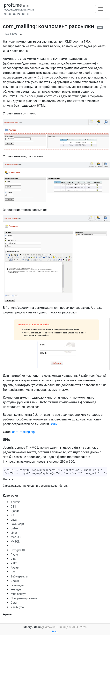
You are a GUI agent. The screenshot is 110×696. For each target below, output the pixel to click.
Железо (16, 589)
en (24, 6)
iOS (13, 515)
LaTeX (14, 528)
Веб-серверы (19, 576)
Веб (13, 572)
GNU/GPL (56, 424)
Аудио (15, 567)
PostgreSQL (18, 550)
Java (14, 519)
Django (15, 511)
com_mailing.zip (23, 432)
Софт (14, 602)
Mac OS (15, 537)
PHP (100, 27)
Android (15, 502)
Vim (13, 559)
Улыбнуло (17, 607)
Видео (15, 581)
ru (27, 6)
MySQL (15, 541)
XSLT (14, 563)
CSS (13, 506)
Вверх (55, 631)
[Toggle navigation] (100, 9)
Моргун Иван (32, 627)
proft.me (13, 5)
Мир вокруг (18, 594)
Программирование (24, 598)
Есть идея (17, 585)
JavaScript (17, 524)
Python (15, 554)
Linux (14, 532)
